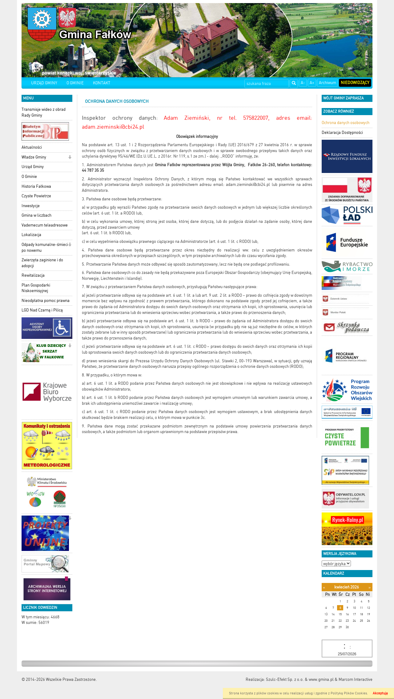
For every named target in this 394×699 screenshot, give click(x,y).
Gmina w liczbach (36, 215)
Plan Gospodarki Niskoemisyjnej (36, 288)
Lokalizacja (31, 234)
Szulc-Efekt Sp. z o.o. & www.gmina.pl (300, 679)
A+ (312, 82)
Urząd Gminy (33, 166)
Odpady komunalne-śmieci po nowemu (45, 247)
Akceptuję (380, 693)
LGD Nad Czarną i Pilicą (42, 310)
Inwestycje (31, 205)
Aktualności (32, 147)
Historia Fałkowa (36, 186)
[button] (69, 158)
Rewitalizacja (33, 275)
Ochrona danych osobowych (345, 122)
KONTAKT (101, 83)
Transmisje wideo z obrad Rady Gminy (44, 112)
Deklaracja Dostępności (342, 132)
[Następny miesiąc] (369, 587)
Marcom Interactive (355, 679)
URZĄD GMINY (44, 83)
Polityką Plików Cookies (349, 693)
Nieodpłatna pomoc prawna (46, 300)
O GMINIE (75, 83)
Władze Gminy (34, 157)
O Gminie (29, 176)
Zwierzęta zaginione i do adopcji (42, 263)
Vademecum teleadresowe (45, 225)
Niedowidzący (355, 82)
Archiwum (327, 82)
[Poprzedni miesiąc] (324, 587)
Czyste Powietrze (36, 196)
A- (303, 82)
